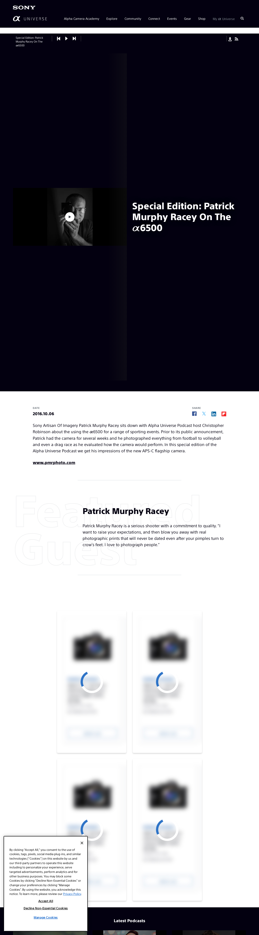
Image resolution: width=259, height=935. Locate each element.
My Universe (224, 18)
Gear (187, 18)
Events (172, 18)
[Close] (82, 843)
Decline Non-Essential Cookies (46, 908)
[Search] (242, 18)
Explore (111, 18)
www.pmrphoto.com (54, 462)
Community (133, 18)
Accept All (45, 901)
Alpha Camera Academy (81, 18)
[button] (66, 38)
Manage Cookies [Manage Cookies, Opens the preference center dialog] (46, 917)
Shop (202, 18)
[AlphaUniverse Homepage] (30, 18)
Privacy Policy (72, 894)
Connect (154, 18)
